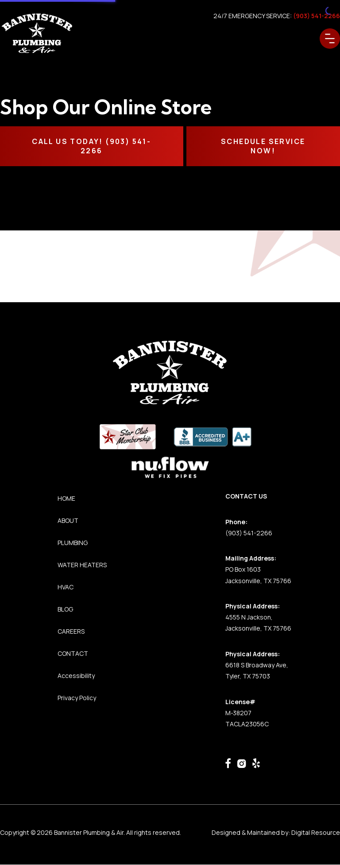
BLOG (65, 609)
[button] (330, 38)
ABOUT (68, 520)
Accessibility (76, 675)
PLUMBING (73, 542)
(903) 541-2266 (248, 533)
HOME (66, 498)
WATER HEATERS (82, 565)
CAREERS (71, 631)
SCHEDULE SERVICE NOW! (263, 146)
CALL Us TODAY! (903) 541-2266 (91, 146)
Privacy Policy (77, 698)
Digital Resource (315, 832)
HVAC (65, 587)
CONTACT (73, 653)
